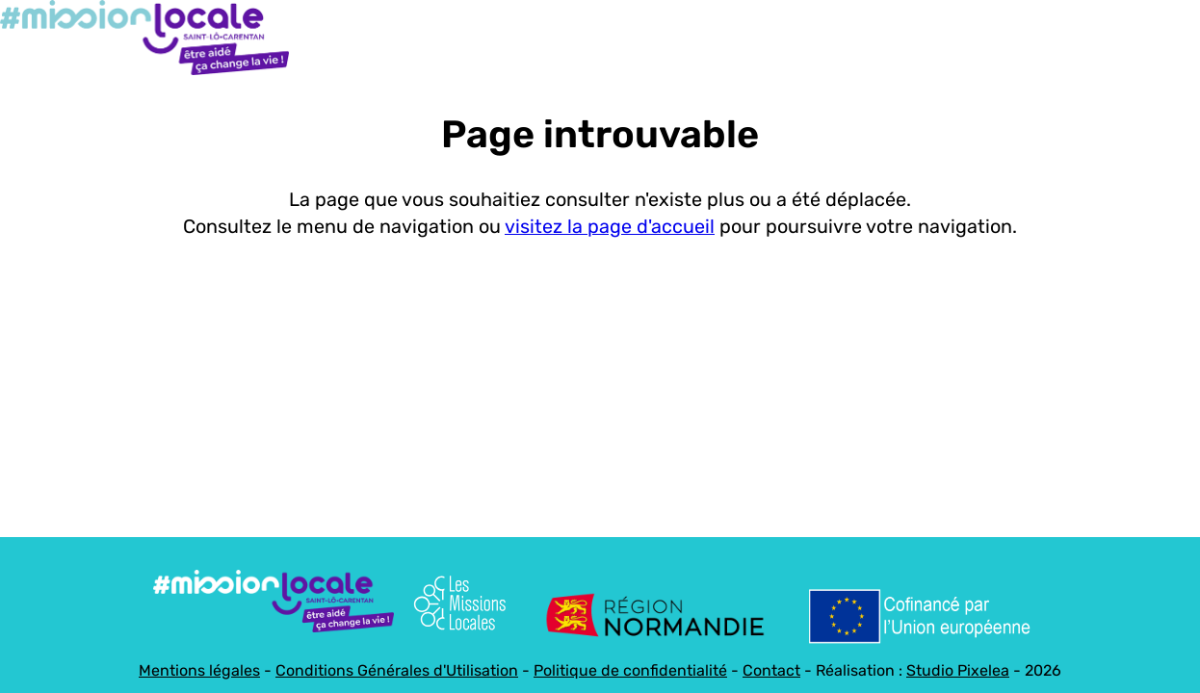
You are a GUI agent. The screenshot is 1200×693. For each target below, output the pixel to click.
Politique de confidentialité (630, 670)
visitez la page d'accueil (610, 227)
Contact (771, 670)
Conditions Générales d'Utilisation (396, 670)
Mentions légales (199, 670)
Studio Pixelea (957, 670)
